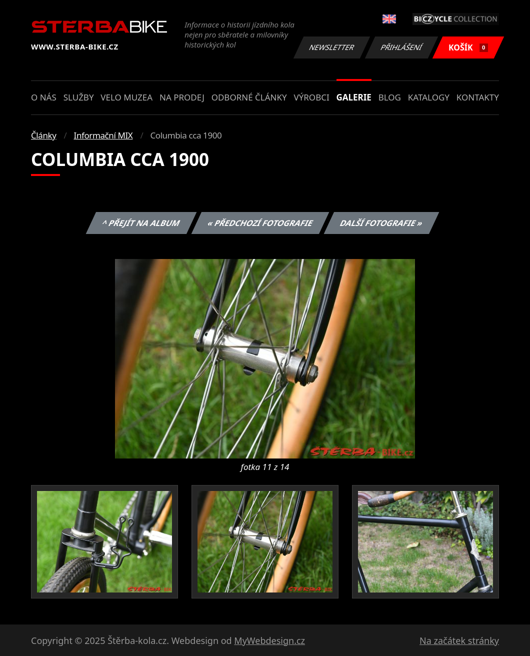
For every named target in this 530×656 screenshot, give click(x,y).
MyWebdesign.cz (269, 640)
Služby (79, 97)
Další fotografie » (382, 223)
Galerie (354, 97)
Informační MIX (103, 135)
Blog (389, 97)
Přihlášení (401, 47)
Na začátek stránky (459, 640)
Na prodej (182, 97)
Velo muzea (126, 97)
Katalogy (429, 97)
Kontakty (477, 97)
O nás (43, 97)
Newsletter (331, 47)
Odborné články (249, 97)
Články (43, 135)
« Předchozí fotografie (260, 223)
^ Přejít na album (141, 223)
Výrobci (311, 97)
